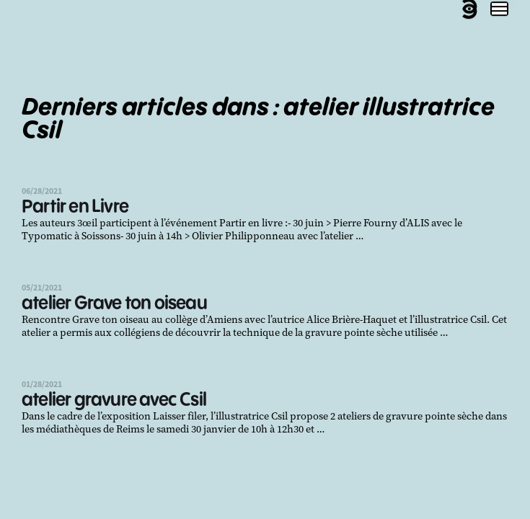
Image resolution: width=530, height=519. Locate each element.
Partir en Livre (75, 207)
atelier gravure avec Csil (114, 400)
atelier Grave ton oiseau (114, 304)
